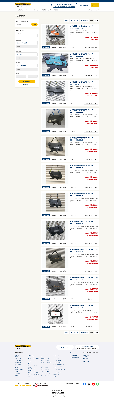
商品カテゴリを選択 (22, 43)
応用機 (16, 357)
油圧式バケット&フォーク (33, 374)
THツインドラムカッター (33, 357)
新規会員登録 (84, 5)
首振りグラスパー (31, 368)
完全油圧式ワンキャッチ (46, 362)
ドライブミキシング (45, 369)
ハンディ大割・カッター (33, 365)
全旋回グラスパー (31, 370)
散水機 (55, 367)
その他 (55, 376)
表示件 (94, 20)
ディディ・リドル (44, 367)
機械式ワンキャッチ (45, 358)
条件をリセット (27, 84)
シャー (16, 371)
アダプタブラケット (58, 366)
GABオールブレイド (19, 375)
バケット (42, 377)
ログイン (95, 5)
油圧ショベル (18, 355)
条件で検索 (26, 81)
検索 (34, 24)
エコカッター (18, 373)
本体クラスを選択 (21, 65)
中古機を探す (19, 10)
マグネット (43, 364)
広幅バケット (56, 357)
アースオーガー (44, 357)
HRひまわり (30, 355)
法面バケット (56, 358)
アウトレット (73, 353)
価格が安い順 (74, 20)
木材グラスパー (31, 376)
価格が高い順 (84, 20)
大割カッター (18, 366)
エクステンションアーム (59, 364)
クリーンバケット (57, 373)
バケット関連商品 (53, 10)
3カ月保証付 (46, 47)
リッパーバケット (57, 360)
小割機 (16, 367)
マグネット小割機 (19, 369)
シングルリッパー (57, 362)
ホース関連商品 (41, 10)
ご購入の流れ (86, 358)
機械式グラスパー (31, 367)
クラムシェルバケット (45, 373)
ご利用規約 (85, 357)
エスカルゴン (43, 366)
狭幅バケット (56, 355)
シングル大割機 (18, 364)
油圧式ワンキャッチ (45, 360)
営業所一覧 (86, 361)
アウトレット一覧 (30, 10)
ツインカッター (18, 358)
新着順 (66, 20)
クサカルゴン (43, 355)
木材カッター (18, 377)
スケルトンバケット (45, 375)
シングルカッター (19, 360)
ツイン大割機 (18, 362)
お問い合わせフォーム (93, 10)
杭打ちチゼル (56, 374)
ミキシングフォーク (45, 371)
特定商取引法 (86, 355)
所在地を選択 (20, 54)
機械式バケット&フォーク (33, 372)
